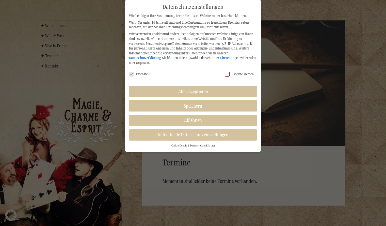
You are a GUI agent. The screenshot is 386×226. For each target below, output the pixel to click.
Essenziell (139, 74)
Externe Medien (239, 74)
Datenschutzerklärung (145, 57)
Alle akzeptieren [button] (193, 91)
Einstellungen (230, 57)
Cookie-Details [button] (179, 145)
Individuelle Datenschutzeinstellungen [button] (193, 135)
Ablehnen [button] (193, 120)
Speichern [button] (193, 106)
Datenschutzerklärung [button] (202, 145)
